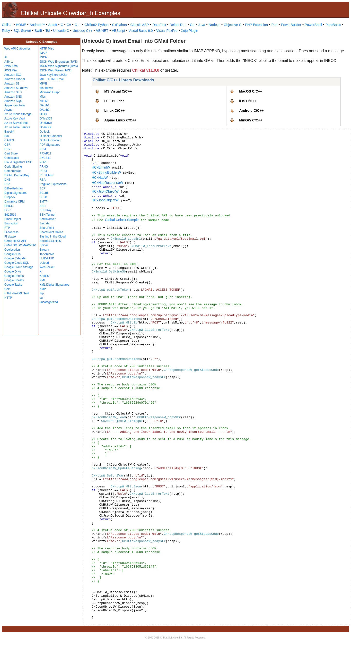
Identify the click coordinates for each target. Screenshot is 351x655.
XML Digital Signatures (54, 284)
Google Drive (12, 271)
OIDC (43, 114)
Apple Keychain (14, 105)
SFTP (43, 197)
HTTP (8, 297)
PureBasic (333, 25)
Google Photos (14, 276)
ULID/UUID (47, 258)
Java (201, 25)
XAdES (44, 276)
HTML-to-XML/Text (16, 293)
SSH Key (46, 210)
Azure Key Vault (14, 118)
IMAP (43, 53)
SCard (44, 193)
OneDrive (46, 123)
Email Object (12, 219)
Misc (43, 96)
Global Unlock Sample (122, 220)
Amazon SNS (13, 96)
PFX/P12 (45, 153)
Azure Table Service (17, 127)
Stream (44, 249)
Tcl (47, 31)
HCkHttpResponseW (107, 183)
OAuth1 (45, 105)
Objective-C (232, 25)
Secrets (45, 223)
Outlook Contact (50, 140)
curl (42, 297)
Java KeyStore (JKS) (53, 75)
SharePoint (47, 228)
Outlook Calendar (51, 136)
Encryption (11, 223)
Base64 (9, 131)
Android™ (37, 25)
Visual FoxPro (166, 31)
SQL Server (22, 31)
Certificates (11, 158)
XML (43, 280)
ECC (7, 210)
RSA (43, 179)
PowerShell (313, 25)
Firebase (10, 236)
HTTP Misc (47, 48)
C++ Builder (114, 101)
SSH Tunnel (47, 214)
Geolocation (12, 249)
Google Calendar (15, 258)
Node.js (214, 25)
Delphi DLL (177, 25)
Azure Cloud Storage (17, 114)
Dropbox (9, 197)
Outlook (45, 131)
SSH (43, 206)
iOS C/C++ (247, 101)
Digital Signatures (15, 193)
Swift (38, 31)
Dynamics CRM (14, 201)
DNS (7, 179)
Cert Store (11, 153)
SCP (43, 188)
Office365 (46, 118)
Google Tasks (13, 284)
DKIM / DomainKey (16, 175)
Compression (13, 171)
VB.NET (102, 31)
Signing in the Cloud (53, 236)
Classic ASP (139, 25)
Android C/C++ (251, 110)
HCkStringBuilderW (106, 172)
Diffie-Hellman (13, 188)
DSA (7, 184)
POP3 (43, 162)
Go (192, 25)
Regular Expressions (53, 184)
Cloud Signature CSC (18, 162)
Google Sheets (14, 280)
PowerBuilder (291, 25)
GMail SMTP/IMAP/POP (20, 245)
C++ (78, 25)
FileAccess (11, 232)
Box (6, 136)
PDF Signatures (50, 144)
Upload (44, 262)
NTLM (44, 101)
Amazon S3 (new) (15, 88)
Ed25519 (10, 214)
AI (5, 57)
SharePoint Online (51, 232)
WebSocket (47, 267)
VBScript (118, 31)
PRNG (44, 166)
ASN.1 (8, 61)
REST (43, 171)
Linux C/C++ (114, 110)
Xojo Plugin (189, 31)
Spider (44, 245)
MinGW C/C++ (250, 120)
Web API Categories (17, 48)
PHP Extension (256, 25)
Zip (42, 293)
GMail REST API (15, 241)
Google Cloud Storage (18, 267)
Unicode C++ (83, 31)
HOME (21, 25)
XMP (43, 289)
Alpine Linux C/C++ (120, 120)
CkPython (119, 25)
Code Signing (13, 166)
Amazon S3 (11, 83)
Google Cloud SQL (16, 262)
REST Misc (47, 175)
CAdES (9, 140)
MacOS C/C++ (250, 91)
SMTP (44, 201)
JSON (43, 57)
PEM (43, 149)
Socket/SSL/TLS (50, 241)
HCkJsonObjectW (105, 191)
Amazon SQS (13, 101)
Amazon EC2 (13, 75)
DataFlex (159, 25)
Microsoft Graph (50, 92)
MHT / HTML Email (52, 79)
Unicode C (61, 31)
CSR (7, 144)
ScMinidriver (48, 219)
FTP (7, 228)
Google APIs (12, 254)
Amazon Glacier (14, 79)
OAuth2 (45, 109)
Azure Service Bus (16, 123)
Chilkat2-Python (97, 25)
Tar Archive (47, 254)
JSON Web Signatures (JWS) (59, 66)
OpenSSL (46, 127)
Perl (275, 25)
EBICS (8, 206)
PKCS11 (45, 158)
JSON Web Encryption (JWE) (59, 61)
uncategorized (49, 302)
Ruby (6, 31)
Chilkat (7, 25)
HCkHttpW (100, 177)
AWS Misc (11, 70)
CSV (7, 149)
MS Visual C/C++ (118, 91)
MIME (43, 83)
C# (69, 25)
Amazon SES (13, 92)
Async (8, 109)
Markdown (46, 88)
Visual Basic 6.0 (141, 31)
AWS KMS (11, 66)
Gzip (7, 289)
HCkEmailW (101, 167)
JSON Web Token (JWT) (55, 70)
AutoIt (52, 25)
